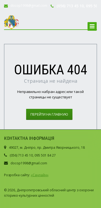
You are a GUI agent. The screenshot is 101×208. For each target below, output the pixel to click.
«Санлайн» (39, 175)
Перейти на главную (49, 114)
